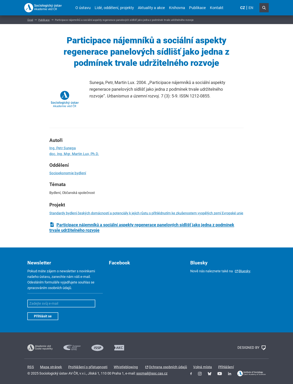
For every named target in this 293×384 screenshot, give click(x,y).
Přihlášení (226, 367)
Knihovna (177, 7)
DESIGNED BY (251, 347)
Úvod (30, 19)
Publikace (197, 7)
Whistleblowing (126, 367)
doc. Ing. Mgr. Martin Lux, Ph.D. (74, 154)
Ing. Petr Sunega (62, 148)
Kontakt (216, 7)
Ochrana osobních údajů (168, 367)
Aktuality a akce (151, 7)
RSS (30, 367)
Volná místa (202, 367)
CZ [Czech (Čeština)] (242, 7)
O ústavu (83, 7)
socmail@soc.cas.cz (152, 373)
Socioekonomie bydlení (67, 173)
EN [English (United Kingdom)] (250, 7)
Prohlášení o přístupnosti (88, 367)
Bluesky (244, 271)
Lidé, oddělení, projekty (114, 7)
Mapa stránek (51, 367)
